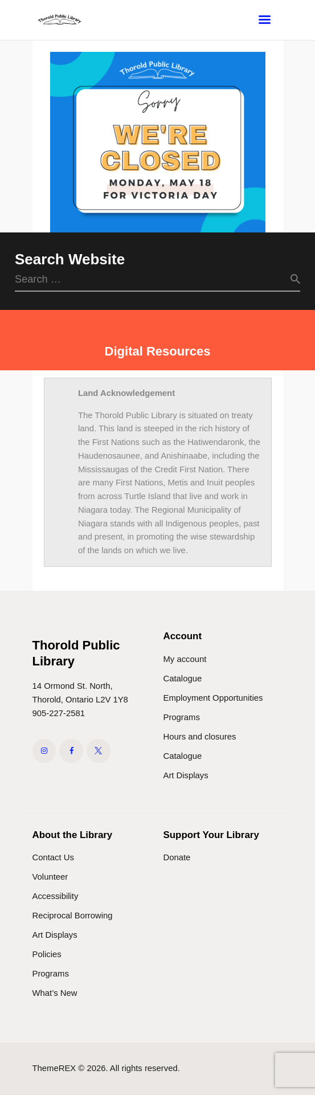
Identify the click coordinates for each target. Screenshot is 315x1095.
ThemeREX (54, 1068)
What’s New (54, 993)
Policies (47, 954)
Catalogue (182, 678)
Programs (181, 717)
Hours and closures (199, 736)
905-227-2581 (58, 713)
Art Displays (185, 775)
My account (185, 659)
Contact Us (53, 857)
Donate (177, 857)
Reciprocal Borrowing (72, 915)
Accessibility (55, 896)
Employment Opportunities (213, 697)
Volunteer (50, 876)
